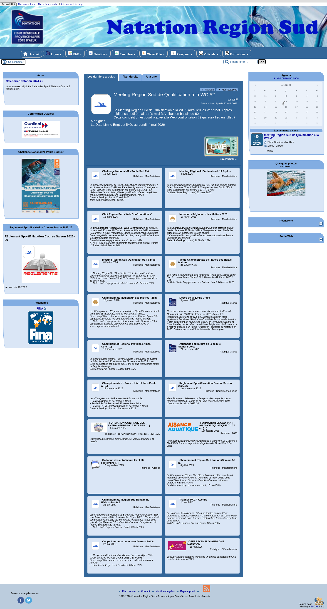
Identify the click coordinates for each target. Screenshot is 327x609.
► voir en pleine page (286, 78)
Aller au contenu (26, 4)
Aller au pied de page (72, 4)
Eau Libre (125, 53)
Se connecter (15, 61)
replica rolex (150, 1)
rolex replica (177, 1)
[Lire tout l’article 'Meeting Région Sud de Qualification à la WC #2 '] (228, 159)
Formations (237, 53)
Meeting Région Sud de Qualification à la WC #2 (164, 94)
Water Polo (153, 53)
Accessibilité (8, 4)
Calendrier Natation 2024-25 (24, 81)
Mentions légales (163, 591)
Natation (98, 53)
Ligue (54, 53)
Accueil (31, 54)
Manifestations (227, 89)
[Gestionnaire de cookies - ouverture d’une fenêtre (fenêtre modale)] (319, 601)
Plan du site (127, 591)
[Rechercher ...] (240, 62)
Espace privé (186, 591)
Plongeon (182, 53)
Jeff (233, 99)
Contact (144, 591)
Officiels (208, 53)
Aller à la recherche (48, 4)
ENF (75, 53)
